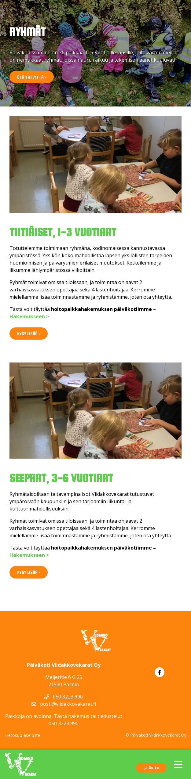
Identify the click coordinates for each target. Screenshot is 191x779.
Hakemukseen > (29, 316)
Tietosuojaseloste (22, 735)
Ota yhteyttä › (31, 77)
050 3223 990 (63, 696)
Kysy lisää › (28, 333)
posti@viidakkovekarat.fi (63, 704)
